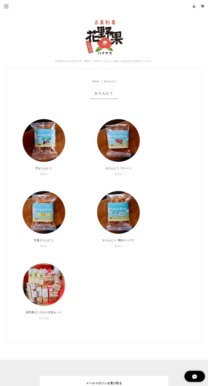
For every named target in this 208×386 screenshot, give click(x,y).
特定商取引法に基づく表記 (103, 359)
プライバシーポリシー (104, 352)
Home (95, 81)
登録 (129, 330)
